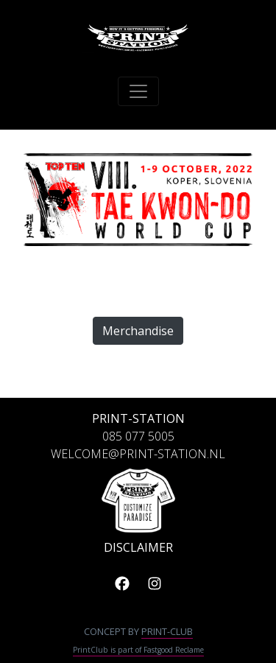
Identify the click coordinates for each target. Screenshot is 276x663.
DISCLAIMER (138, 547)
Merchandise (138, 331)
